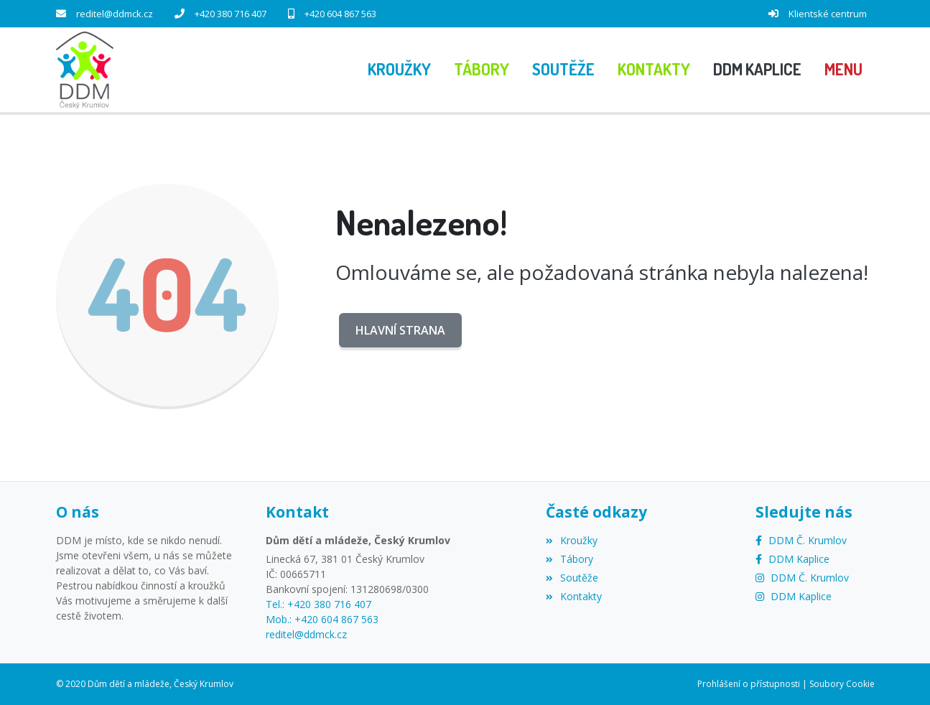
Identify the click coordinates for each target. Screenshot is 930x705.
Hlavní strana (400, 330)
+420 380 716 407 (230, 13)
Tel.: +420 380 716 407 (318, 604)
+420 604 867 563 (340, 13)
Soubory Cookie (842, 684)
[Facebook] (801, 540)
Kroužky (571, 540)
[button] (843, 69)
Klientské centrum (828, 13)
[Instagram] (802, 577)
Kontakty (574, 596)
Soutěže (572, 577)
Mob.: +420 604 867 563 (322, 619)
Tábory (569, 559)
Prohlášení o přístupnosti (748, 684)
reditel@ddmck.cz (114, 13)
